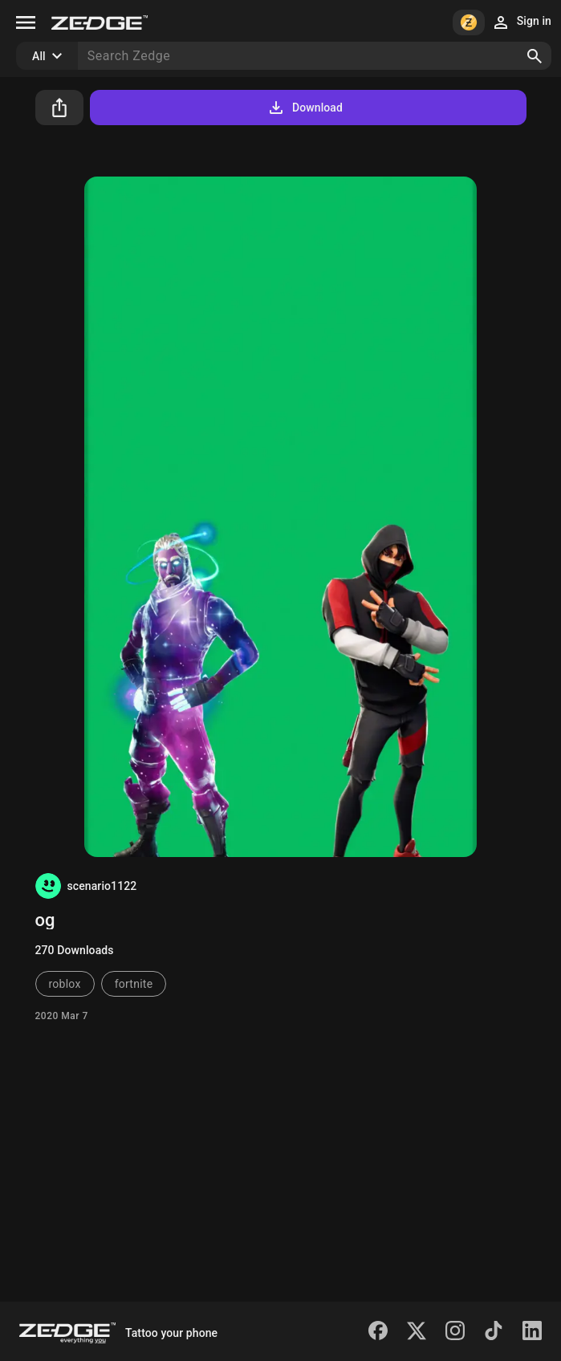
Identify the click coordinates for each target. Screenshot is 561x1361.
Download (304, 107)
